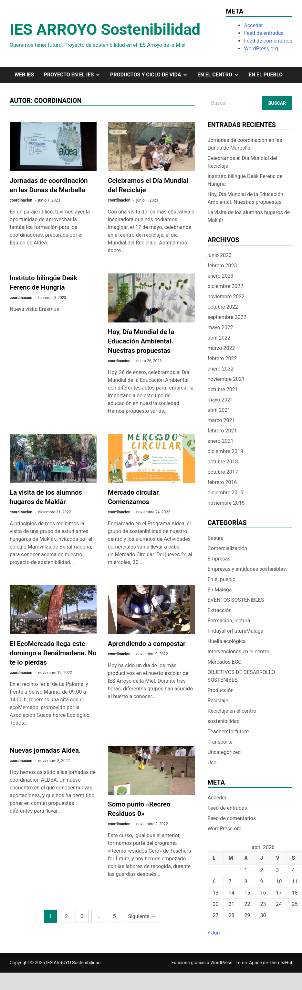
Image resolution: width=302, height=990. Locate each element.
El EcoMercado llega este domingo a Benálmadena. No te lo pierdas (53, 653)
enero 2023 (221, 276)
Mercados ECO (225, 662)
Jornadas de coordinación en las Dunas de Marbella (245, 144)
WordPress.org (261, 48)
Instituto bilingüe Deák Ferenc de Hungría (245, 180)
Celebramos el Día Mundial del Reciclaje (242, 162)
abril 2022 (219, 338)
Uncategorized (224, 752)
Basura (216, 538)
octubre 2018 (223, 462)
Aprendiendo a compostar (147, 644)
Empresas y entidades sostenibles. (247, 569)
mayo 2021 (220, 400)
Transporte (220, 742)
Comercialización (227, 548)
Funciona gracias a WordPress (203, 962)
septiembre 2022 (227, 317)
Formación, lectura (229, 621)
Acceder (253, 25)
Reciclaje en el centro (232, 711)
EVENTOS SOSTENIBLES (236, 600)
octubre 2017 (223, 472)
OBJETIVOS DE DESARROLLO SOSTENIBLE (241, 676)
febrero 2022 (222, 358)
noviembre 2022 (226, 296)
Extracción (220, 610)
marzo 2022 (221, 348)
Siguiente (142, 916)
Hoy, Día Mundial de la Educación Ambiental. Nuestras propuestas (141, 341)
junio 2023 (220, 255)
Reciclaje (218, 701)
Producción (221, 690)
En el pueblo (266, 75)
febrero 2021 (222, 431)
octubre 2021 (223, 389)
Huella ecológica (227, 641)
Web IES (24, 75)
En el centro (220, 75)
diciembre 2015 (225, 493)
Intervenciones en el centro (238, 651)
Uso (212, 762)
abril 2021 (219, 410)
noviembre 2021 (226, 379)
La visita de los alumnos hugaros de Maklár (249, 216)
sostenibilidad (224, 721)
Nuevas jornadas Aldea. (45, 750)
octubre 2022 (223, 307)
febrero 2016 (222, 482)
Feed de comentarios (268, 41)
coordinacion (21, 200)
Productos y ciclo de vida (151, 75)
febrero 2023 (222, 265)
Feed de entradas (263, 33)
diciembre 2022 (225, 286)
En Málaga (220, 590)
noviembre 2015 (226, 503)
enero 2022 (221, 369)
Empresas (219, 559)
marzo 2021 (221, 420)
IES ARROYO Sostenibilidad (105, 29)
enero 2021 (221, 441)
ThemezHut (280, 962)
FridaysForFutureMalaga (236, 631)
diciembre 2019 (225, 451)
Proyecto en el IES (74, 75)
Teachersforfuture (228, 731)
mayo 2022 (220, 327)
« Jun (214, 933)
